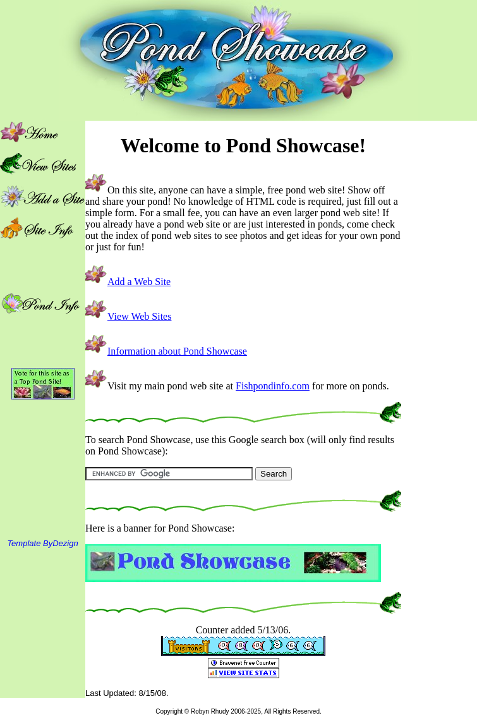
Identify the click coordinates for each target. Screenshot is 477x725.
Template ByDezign (42, 543)
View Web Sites (139, 316)
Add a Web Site (139, 281)
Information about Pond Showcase (177, 351)
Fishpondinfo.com (273, 386)
